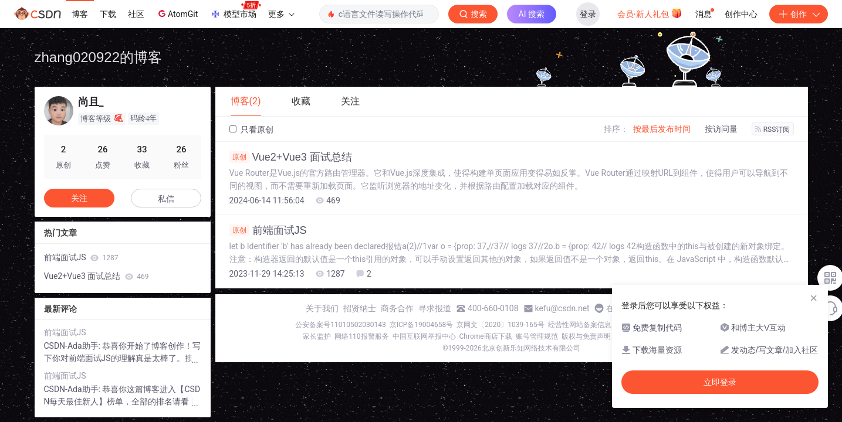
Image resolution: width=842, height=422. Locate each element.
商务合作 (397, 308)
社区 (136, 14)
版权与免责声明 (586, 336)
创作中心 (741, 14)
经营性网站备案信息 (579, 325)
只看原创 (251, 129)
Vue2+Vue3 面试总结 (290, 157)
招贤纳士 (359, 308)
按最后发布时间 (662, 129)
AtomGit (177, 13)
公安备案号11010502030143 (340, 325)
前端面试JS (268, 230)
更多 (281, 14)
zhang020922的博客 (98, 57)
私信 (166, 198)
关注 (79, 198)
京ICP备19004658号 (422, 325)
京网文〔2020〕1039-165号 (500, 325)
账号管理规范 (537, 336)
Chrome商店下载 (485, 336)
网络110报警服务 (361, 336)
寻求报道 (434, 308)
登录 (588, 14)
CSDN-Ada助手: (73, 345)
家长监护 (317, 336)
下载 (108, 14)
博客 (80, 14)
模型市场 (235, 10)
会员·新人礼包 (649, 13)
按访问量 (721, 129)
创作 (798, 14)
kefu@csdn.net (562, 308)
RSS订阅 (772, 129)
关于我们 (322, 308)
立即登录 (720, 382)
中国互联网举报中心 (424, 336)
